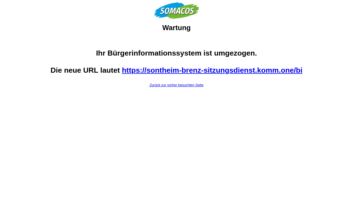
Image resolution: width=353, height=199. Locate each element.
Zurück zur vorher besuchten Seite (176, 85)
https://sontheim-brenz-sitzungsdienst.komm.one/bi (212, 70)
